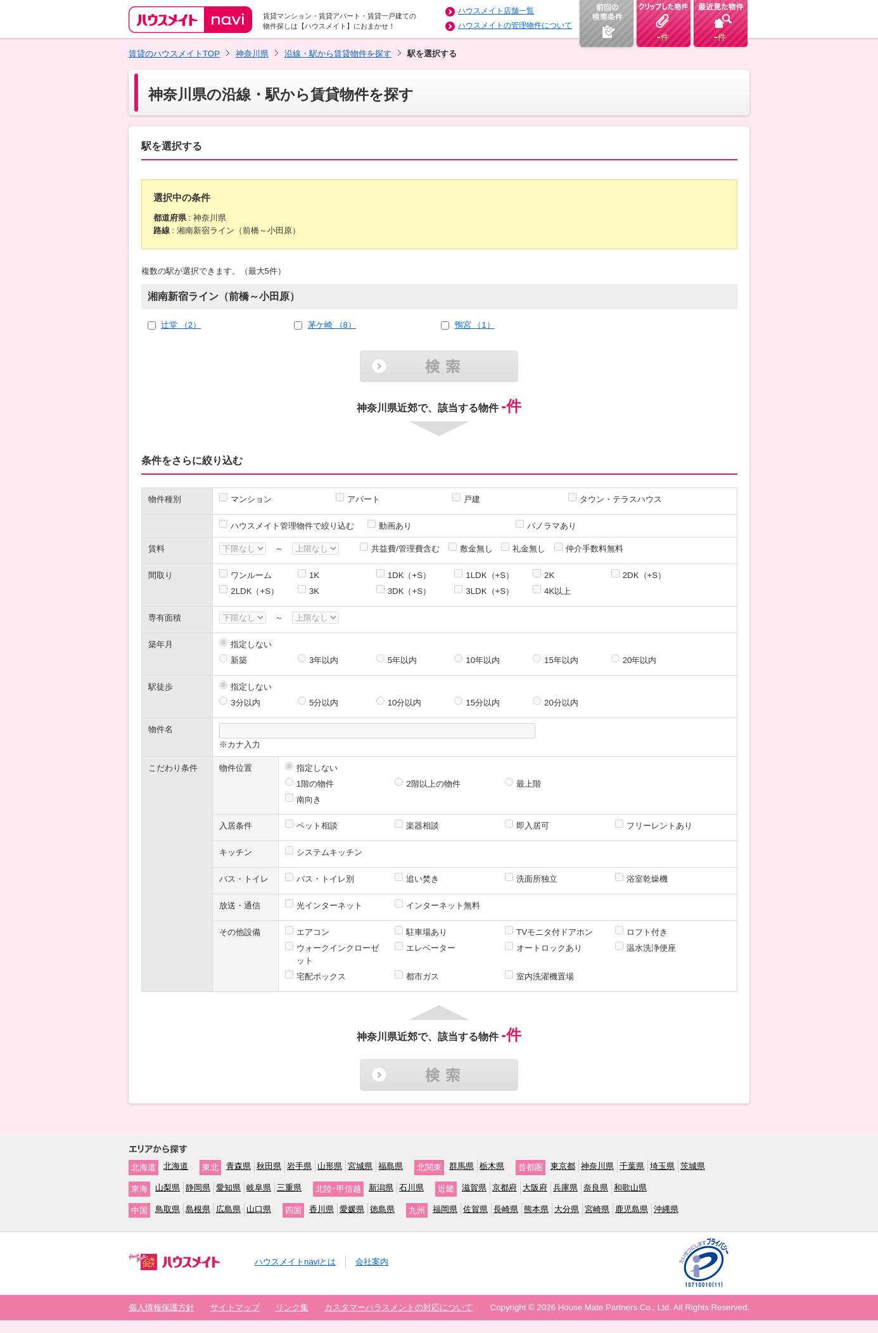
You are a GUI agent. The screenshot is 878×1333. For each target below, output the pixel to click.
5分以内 (323, 702)
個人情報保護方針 (161, 1307)
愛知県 (228, 1187)
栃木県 (492, 1166)
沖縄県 (666, 1209)
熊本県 (536, 1209)
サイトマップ (235, 1307)
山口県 (258, 1209)
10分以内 (405, 702)
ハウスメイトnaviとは (295, 1261)
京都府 (504, 1187)
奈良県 (595, 1187)
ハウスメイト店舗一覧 (496, 10)
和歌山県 (630, 1187)
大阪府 (535, 1187)
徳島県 (382, 1209)
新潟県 (381, 1187)
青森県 (238, 1166)
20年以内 (640, 660)
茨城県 (692, 1166)
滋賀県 (474, 1187)
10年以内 (483, 660)
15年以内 (561, 660)
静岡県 (198, 1187)
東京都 (562, 1166)
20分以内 (561, 702)
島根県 (198, 1209)
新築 (239, 660)
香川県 (321, 1209)
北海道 (175, 1166)
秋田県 (269, 1166)
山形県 (329, 1166)
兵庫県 (565, 1187)
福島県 (390, 1166)
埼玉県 (662, 1166)
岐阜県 (258, 1187)
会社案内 (371, 1261)
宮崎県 (597, 1209)
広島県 (228, 1209)
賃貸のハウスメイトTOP (174, 53)
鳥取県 (167, 1209)
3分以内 (245, 702)
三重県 (289, 1187)
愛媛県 (352, 1209)
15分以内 (483, 702)
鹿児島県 (631, 1209)
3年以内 (323, 660)
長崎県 (505, 1209)
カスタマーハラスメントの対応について (398, 1307)
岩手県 (299, 1166)
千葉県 (632, 1166)
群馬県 (461, 1166)
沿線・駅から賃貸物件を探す (337, 53)
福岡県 (445, 1209)
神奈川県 (252, 53)
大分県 (566, 1209)
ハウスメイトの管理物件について (515, 25)
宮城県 (360, 1166)
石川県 (411, 1187)
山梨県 (167, 1187)
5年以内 (402, 660)
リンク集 (292, 1307)
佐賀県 (475, 1209)
